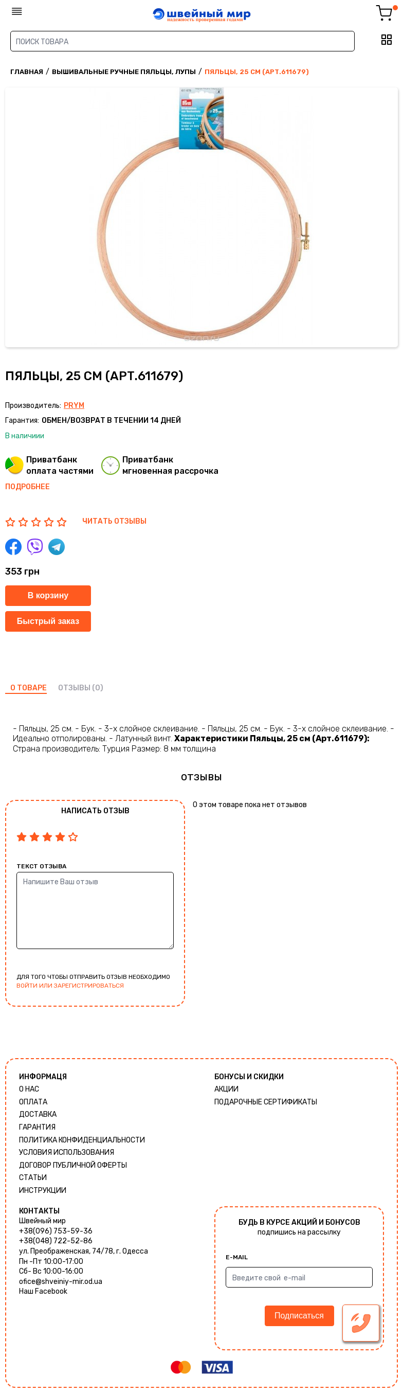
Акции (226, 1089)
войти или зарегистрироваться (70, 985)
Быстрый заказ (48, 621)
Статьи (33, 1177)
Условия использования (66, 1152)
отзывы (74, 688)
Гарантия (37, 1127)
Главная (26, 72)
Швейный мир (42, 1221)
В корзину (48, 595)
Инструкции (42, 1190)
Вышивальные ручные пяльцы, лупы (124, 72)
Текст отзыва (41, 866)
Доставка (38, 1114)
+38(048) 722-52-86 (56, 1241)
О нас (29, 1089)
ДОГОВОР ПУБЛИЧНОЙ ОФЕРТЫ (73, 1165)
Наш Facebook (43, 1291)
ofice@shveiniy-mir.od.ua (60, 1281)
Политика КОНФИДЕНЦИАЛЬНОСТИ (82, 1140)
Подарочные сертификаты (265, 1102)
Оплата (33, 1102)
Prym (74, 405)
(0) (97, 688)
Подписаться (299, 1315)
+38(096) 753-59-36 (56, 1231)
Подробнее (27, 487)
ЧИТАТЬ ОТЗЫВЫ (114, 521)
